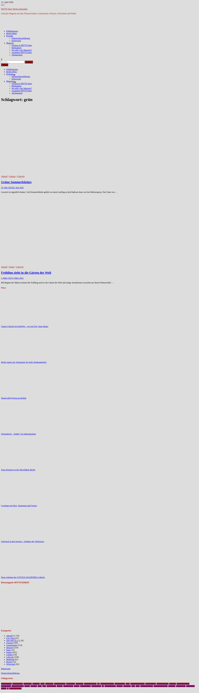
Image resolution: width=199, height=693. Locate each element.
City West (10, 638)
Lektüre (12, 176)
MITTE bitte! (51, 686)
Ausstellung (27, 684)
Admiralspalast (6, 684)
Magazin (10, 43)
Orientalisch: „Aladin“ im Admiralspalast (18, 434)
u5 (8, 688)
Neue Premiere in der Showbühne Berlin (18, 470)
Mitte (44, 686)
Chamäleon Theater (107, 684)
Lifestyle (21, 176)
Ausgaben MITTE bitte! (22, 52)
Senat (133, 686)
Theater (3, 688)
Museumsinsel (68, 686)
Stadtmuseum (181, 686)
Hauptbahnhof (6, 686)
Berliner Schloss (60, 684)
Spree (138, 686)
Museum (60, 686)
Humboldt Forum (18, 686)
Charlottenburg (119, 684)
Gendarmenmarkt (162, 684)
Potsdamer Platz (110, 686)
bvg (98, 684)
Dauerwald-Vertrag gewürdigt (13, 398)
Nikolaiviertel (96, 686)
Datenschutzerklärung (21, 38)
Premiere (119, 686)
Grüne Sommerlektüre (16, 182)
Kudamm (33, 686)
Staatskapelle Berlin (161, 686)
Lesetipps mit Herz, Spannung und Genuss (19, 506)
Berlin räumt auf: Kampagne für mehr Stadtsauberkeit (24, 362)
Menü (4, 65)
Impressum (16, 41)
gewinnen (172, 684)
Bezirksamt (80, 684)
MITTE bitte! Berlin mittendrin (14, 9)
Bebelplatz (36, 684)
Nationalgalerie (85, 686)
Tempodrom (190, 686)
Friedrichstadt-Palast (137, 684)
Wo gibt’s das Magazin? (22, 50)
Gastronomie (11, 645)
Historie (9, 647)
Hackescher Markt (183, 684)
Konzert (27, 686)
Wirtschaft (10, 664)
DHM (128, 684)
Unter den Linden (15, 688)
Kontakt (9, 36)
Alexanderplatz (17, 684)
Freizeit (9, 643)
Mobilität (10, 659)
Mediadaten (17, 48)
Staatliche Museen (146, 686)
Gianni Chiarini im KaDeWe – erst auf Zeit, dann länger (24, 326)
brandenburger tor (90, 684)
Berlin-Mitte (11, 33)
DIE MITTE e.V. (13, 640)
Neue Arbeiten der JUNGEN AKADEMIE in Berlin (23, 577)
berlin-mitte (49, 684)
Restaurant (127, 686)
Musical (77, 686)
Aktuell (4, 176)
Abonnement (17, 55)
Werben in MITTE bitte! (22, 45)
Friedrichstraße (150, 684)
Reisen (9, 662)
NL (103, 686)
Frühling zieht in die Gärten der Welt (26, 272)
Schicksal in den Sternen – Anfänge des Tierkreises (22, 541)
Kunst (40, 686)
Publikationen (12, 31)
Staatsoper (172, 686)
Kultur (11, 267)
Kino (8, 650)
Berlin (42, 684)
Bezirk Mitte (70, 684)
